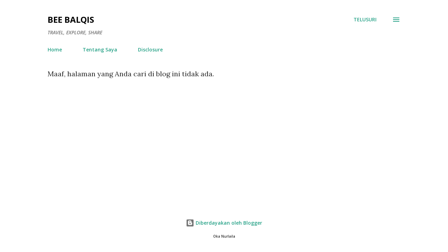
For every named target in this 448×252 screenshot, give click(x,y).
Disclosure (150, 49)
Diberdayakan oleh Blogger (224, 222)
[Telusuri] (365, 19)
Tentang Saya (100, 49)
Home (55, 49)
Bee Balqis (71, 19)
